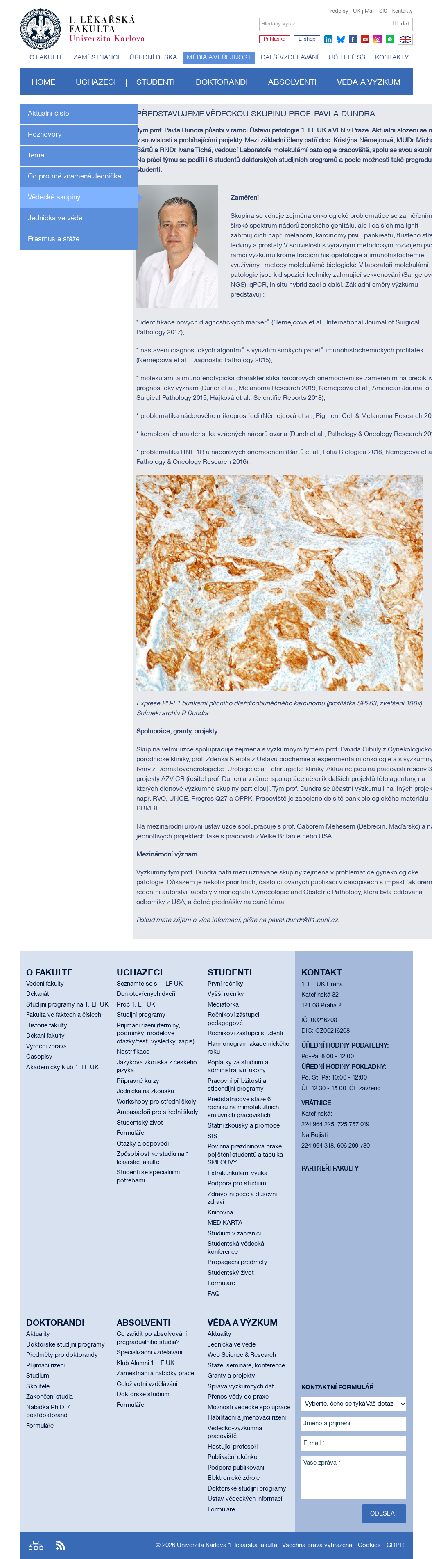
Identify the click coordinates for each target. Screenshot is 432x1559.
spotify (390, 39)
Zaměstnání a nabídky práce (155, 1373)
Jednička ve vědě (55, 218)
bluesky (341, 39)
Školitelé (38, 1387)
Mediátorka (223, 1005)
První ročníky (225, 984)
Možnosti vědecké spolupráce (249, 1408)
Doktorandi (222, 83)
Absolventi (292, 83)
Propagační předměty (237, 1262)
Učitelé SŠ (346, 58)
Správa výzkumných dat (241, 1387)
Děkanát (37, 994)
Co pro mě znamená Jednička (74, 176)
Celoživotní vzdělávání (147, 1384)
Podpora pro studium (237, 1184)
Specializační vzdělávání (149, 1353)
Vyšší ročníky (226, 994)
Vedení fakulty (45, 984)
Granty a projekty (231, 1376)
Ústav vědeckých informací (245, 1499)
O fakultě (46, 58)
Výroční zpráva (46, 1047)
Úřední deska (153, 58)
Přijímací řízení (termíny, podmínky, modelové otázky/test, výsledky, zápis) (156, 1034)
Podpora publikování (236, 1468)
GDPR (395, 1545)
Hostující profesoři (233, 1447)
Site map (36, 1545)
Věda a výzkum (368, 83)
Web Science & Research (242, 1355)
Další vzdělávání (290, 58)
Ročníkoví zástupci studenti (245, 1033)
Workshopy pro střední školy (156, 1102)
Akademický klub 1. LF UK (62, 1068)
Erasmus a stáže (53, 239)
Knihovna (220, 1213)
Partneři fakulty (330, 1169)
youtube (365, 39)
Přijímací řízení (45, 1366)
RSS (60, 1545)
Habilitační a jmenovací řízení (247, 1418)
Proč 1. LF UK (136, 1005)
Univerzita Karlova (113, 43)
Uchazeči (96, 83)
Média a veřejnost (219, 58)
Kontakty (402, 11)
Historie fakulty (46, 1026)
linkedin (328, 39)
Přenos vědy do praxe (238, 1397)
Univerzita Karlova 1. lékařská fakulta (227, 1545)
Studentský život (140, 1123)
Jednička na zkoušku (145, 1091)
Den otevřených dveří (146, 994)
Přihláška (274, 39)
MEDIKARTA (225, 1223)
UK (356, 11)
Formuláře (130, 1133)
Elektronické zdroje (234, 1478)
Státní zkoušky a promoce (244, 1126)
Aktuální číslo (48, 114)
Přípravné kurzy (138, 1081)
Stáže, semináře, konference (246, 1366)
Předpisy (337, 11)
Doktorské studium (143, 1394)
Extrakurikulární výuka (237, 1173)
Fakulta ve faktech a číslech (63, 1015)
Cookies (369, 1545)
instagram (377, 39)
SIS (383, 11)
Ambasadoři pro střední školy (157, 1112)
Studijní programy (141, 1015)
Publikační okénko (233, 1457)
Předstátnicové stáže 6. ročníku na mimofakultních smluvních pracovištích (243, 1107)
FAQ (213, 1294)
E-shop (307, 39)
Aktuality (38, 1334)
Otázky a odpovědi (143, 1144)
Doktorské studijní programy (65, 1345)
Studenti (155, 83)
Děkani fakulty (45, 1036)
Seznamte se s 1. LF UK (150, 984)
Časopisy (39, 1057)
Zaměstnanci (96, 58)
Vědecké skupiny (54, 197)
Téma (36, 156)
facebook (353, 39)
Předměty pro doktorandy (62, 1355)
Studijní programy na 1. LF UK (67, 1005)
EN (404, 44)
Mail (370, 11)
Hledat (400, 24)
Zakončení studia (49, 1397)
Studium (37, 1376)
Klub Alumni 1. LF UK (145, 1363)
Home (43, 83)
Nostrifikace (133, 1052)
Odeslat (384, 1514)
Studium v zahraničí (234, 1234)
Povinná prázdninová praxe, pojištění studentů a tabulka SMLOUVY (245, 1155)
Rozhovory (45, 135)
